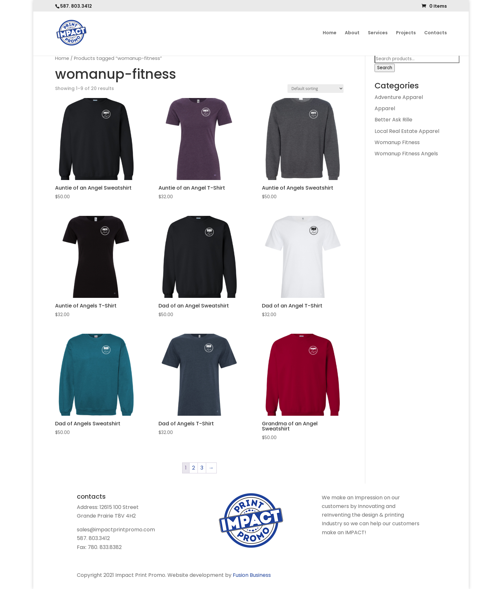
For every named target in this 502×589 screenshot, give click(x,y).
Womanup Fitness (397, 142)
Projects (406, 33)
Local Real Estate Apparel (407, 131)
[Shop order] (315, 88)
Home (329, 33)
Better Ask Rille (393, 119)
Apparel (385, 108)
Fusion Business (252, 575)
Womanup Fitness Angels (406, 153)
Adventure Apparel (399, 97)
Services (378, 33)
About (352, 33)
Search (384, 68)
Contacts (435, 33)
